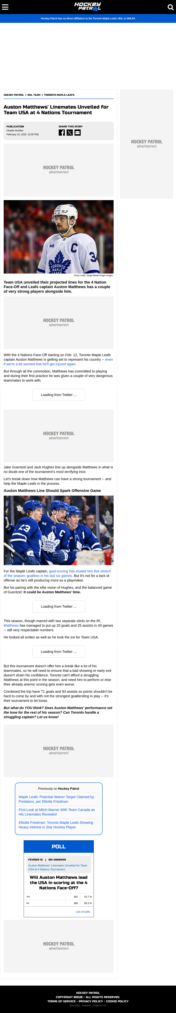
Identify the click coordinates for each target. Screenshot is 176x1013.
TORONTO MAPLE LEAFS (59, 94)
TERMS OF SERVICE (62, 1001)
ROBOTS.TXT (100, 1005)
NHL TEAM (34, 94)
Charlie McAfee (14, 130)
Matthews (11, 625)
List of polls (83, 911)
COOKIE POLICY (117, 1001)
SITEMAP (86, 1005)
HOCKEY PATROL (14, 94)
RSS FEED (75, 1005)
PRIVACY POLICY (91, 1001)
